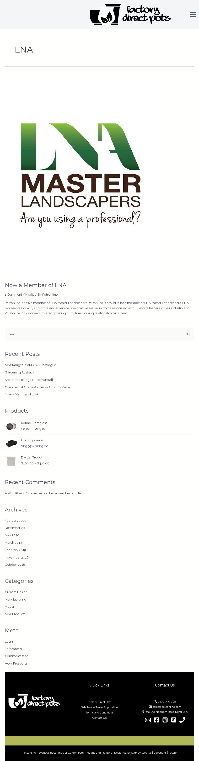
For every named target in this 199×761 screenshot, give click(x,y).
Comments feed (16, 656)
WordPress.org (16, 663)
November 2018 (17, 557)
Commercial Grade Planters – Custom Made (37, 387)
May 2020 (12, 535)
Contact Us (99, 717)
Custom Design (16, 592)
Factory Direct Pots (99, 702)
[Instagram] (165, 720)
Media (29, 294)
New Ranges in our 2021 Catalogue (30, 365)
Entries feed (13, 649)
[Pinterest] (174, 720)
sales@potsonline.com (166, 706)
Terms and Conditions (99, 712)
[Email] (148, 720)
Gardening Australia (19, 372)
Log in (9, 641)
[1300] (182, 720)
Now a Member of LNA (35, 285)
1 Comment (13, 294)
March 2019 (13, 542)
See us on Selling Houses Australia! (30, 380)
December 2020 (17, 528)
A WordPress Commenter (23, 493)
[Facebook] (156, 720)
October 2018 (15, 564)
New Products (15, 614)
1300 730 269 (167, 701)
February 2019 (15, 550)
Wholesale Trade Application (99, 707)
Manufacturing (15, 599)
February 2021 (15, 520)
